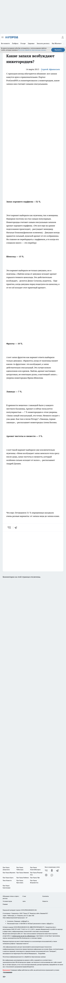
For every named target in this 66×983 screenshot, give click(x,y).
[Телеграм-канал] (57, 870)
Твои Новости (7, 880)
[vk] (9, 527)
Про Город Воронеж (9, 872)
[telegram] (16, 527)
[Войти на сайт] (62, 37)
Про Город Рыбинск (22, 877)
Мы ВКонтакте (57, 43)
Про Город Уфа (35, 877)
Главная (5, 904)
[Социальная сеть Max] (52, 875)
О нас (24, 896)
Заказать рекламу (43, 43)
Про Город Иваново (22, 872)
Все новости (5, 43)
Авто (24, 901)
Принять (58, 50)
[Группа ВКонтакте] (46, 870)
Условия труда (7, 901)
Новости (45, 901)
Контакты (45, 896)
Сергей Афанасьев (50, 69)
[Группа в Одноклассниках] (52, 870)
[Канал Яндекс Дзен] (46, 875)
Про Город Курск (8, 877)
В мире (23, 43)
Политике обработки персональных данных (32, 50)
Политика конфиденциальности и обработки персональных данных (24, 957)
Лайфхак (15, 43)
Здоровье (31, 43)
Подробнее (41, 953)
